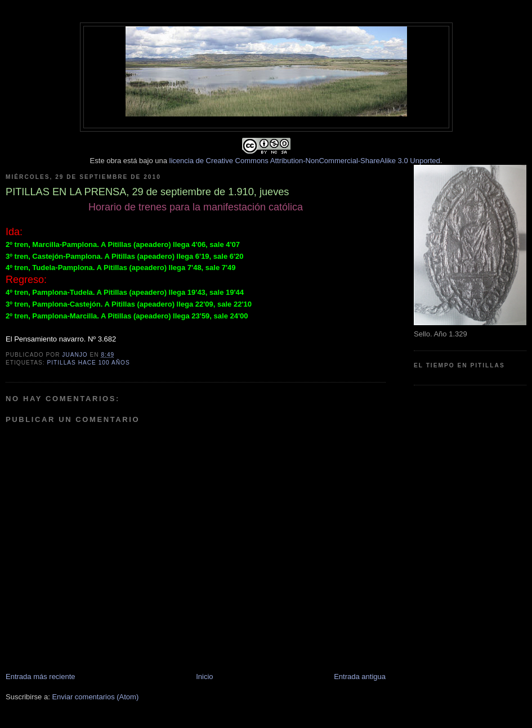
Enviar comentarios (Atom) (95, 697)
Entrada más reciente (40, 676)
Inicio (204, 676)
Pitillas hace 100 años (88, 362)
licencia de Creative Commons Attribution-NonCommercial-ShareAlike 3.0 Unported (304, 160)
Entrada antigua (360, 676)
